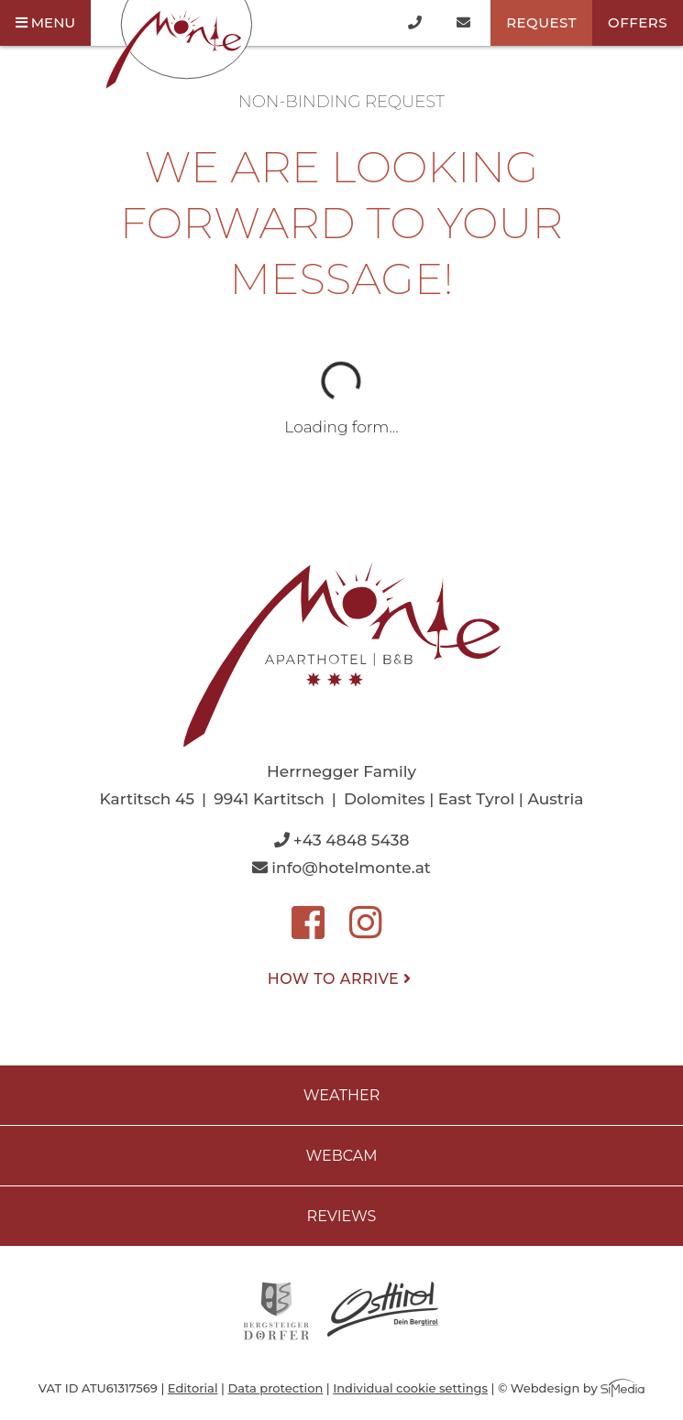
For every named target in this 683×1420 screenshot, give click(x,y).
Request (541, 22)
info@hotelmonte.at (341, 867)
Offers (637, 22)
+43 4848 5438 (342, 840)
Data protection (275, 1388)
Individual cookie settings (410, 1388)
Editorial (193, 1388)
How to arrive (341, 979)
